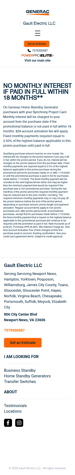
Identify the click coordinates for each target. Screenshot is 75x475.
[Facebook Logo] (8, 423)
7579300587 (40, 50)
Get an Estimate (37, 43)
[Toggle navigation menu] (37, 33)
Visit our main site (38, 60)
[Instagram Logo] (19, 423)
